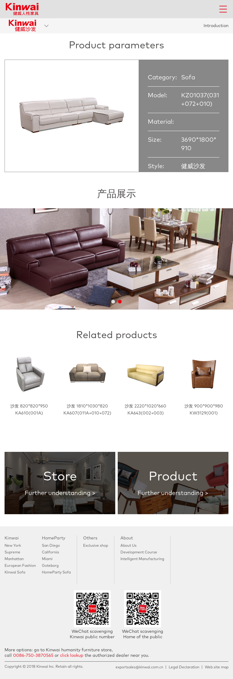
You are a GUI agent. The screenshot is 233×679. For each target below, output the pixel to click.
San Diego (51, 546)
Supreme (12, 552)
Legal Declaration (184, 667)
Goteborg (50, 566)
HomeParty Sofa (56, 572)
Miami (47, 559)
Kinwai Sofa (15, 572)
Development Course (138, 552)
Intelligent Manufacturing (142, 559)
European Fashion (20, 566)
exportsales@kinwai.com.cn (139, 667)
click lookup (71, 655)
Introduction (216, 26)
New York (13, 546)
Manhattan (14, 559)
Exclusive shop (95, 546)
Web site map (216, 667)
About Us (128, 546)
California (50, 552)
